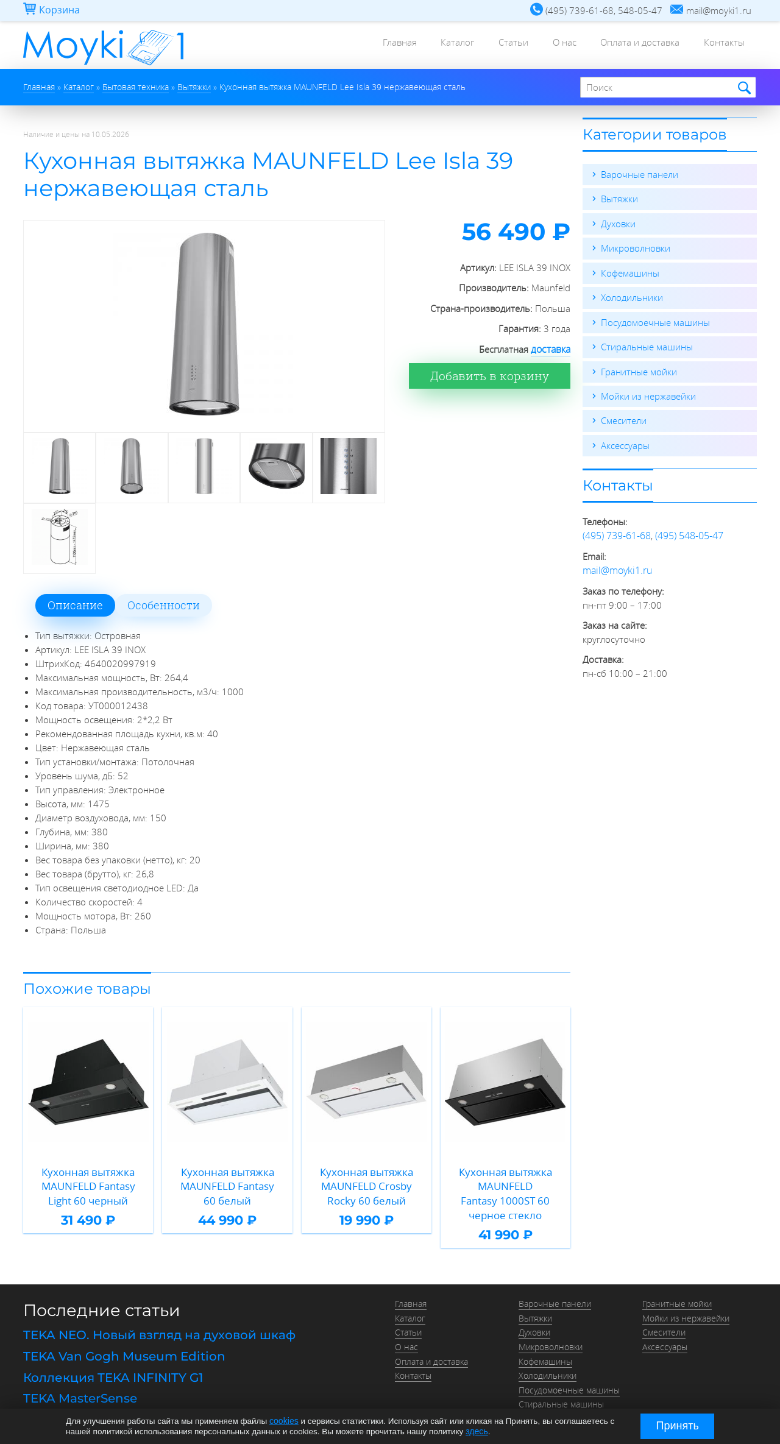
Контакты (721, 46)
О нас (549, 46)
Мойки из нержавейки (648, 394)
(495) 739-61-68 (617, 532)
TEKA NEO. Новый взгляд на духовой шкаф (159, 1316)
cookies (283, 1421)
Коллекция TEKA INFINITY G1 (113, 1356)
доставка (551, 349)
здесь (476, 1430)
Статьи (491, 46)
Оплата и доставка (630, 46)
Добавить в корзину (494, 375)
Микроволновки (635, 247)
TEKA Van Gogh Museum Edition (124, 1336)
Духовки (618, 223)
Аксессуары (625, 442)
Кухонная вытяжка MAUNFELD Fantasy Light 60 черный (88, 1183)
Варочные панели (639, 174)
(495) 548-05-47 (689, 532)
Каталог (429, 46)
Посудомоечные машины (655, 320)
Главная (365, 46)
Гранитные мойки (639, 369)
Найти (742, 88)
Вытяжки (619, 199)
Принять (677, 1426)
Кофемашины (630, 272)
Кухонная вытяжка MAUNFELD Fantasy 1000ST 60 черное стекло (505, 1183)
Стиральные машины (647, 345)
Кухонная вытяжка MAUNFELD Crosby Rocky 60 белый (366, 1183)
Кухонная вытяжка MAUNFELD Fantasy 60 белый (227, 1183)
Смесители (624, 418)
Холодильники (632, 296)
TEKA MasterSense (80, 1376)
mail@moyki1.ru (615, 567)
